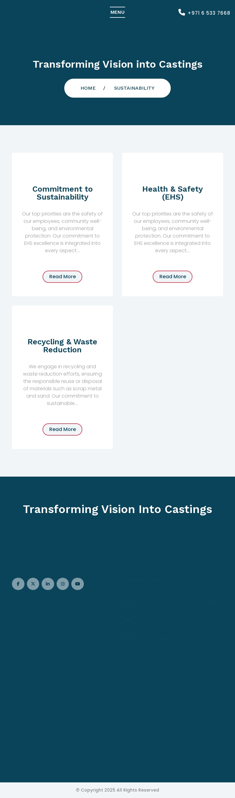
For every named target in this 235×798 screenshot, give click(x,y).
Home (88, 88)
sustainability (134, 88)
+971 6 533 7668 (209, 13)
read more (62, 276)
